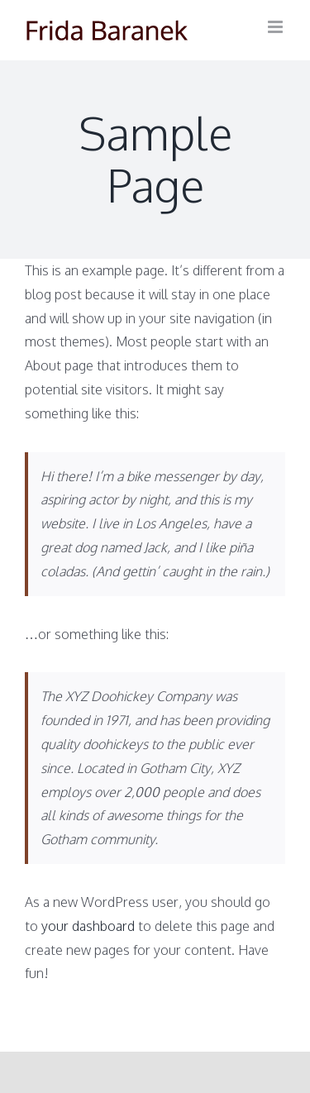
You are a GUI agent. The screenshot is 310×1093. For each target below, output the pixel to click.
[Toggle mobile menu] (276, 27)
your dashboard (88, 926)
